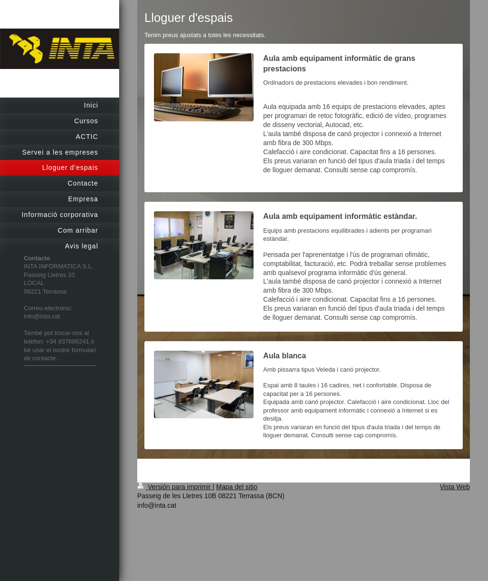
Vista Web (455, 487)
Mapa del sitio (236, 487)
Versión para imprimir (175, 487)
